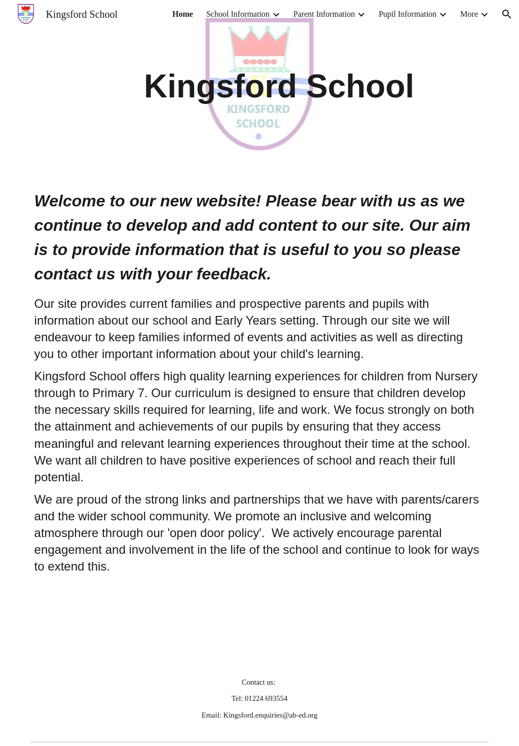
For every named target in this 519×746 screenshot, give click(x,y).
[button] (507, 14)
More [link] (469, 14)
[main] (279, 86)
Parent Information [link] (324, 14)
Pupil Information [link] (407, 14)
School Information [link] (238, 14)
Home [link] (182, 14)
